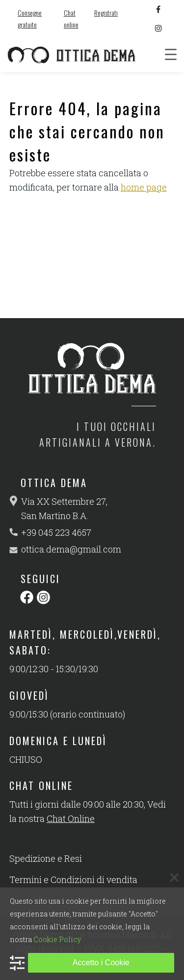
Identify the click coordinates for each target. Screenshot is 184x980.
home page (144, 187)
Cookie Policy (57, 939)
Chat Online (71, 818)
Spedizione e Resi (45, 858)
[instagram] (158, 28)
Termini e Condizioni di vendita (73, 879)
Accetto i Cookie (101, 962)
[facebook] (158, 9)
